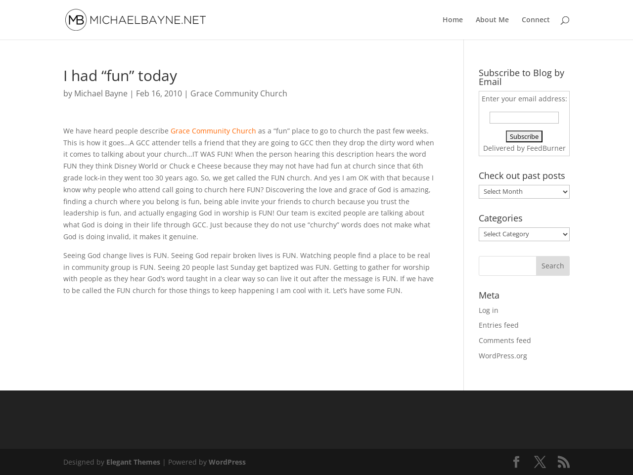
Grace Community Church (238, 93)
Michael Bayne (101, 93)
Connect (536, 20)
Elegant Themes (133, 462)
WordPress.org (503, 355)
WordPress (227, 462)
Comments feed (505, 340)
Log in (488, 310)
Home (453, 20)
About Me (492, 20)
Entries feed (499, 325)
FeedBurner (546, 148)
